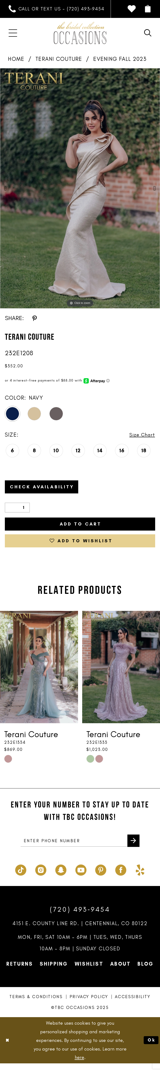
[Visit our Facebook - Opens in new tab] (121, 876)
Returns (19, 971)
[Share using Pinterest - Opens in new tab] (34, 318)
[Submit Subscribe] (133, 847)
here (79, 1064)
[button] (148, 9)
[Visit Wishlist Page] (131, 9)
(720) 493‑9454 (80, 916)
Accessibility (132, 1003)
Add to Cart (80, 526)
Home (16, 59)
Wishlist (89, 971)
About (120, 971)
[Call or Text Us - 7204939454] (56, 9)
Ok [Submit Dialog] (151, 1047)
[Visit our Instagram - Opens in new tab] (41, 876)
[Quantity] (17, 509)
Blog (145, 971)
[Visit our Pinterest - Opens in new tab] (100, 876)
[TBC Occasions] (80, 33)
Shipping (54, 971)
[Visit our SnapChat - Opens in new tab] (61, 876)
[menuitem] (56, 9)
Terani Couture (58, 59)
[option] (80, 188)
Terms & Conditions (36, 1003)
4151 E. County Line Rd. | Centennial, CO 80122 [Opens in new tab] (80, 930)
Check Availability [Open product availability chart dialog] (46, 488)
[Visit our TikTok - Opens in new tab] (20, 876)
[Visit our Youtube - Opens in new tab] (81, 876)
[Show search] (148, 33)
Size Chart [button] (141, 434)
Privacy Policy (89, 1003)
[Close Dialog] (8, 1047)
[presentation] (39, 672)
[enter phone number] (80, 846)
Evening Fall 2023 (119, 59)
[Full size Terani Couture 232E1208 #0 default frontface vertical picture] (80, 188)
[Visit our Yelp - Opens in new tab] (140, 876)
